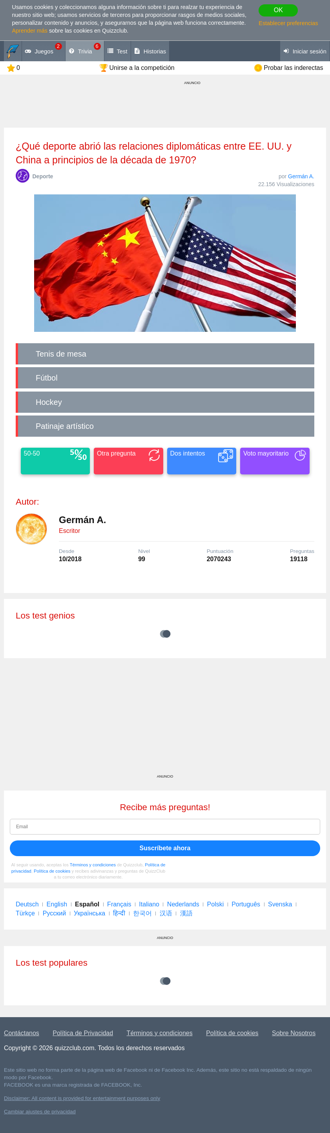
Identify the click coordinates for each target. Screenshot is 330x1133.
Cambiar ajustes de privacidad (40, 1112)
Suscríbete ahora (165, 848)
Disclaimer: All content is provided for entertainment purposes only (82, 1098)
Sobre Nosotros (293, 1033)
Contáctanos (21, 1033)
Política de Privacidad (83, 1033)
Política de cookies (52, 871)
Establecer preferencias (288, 23)
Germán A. (301, 176)
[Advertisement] (165, 719)
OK (278, 10)
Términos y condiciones (93, 864)
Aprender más (29, 30)
